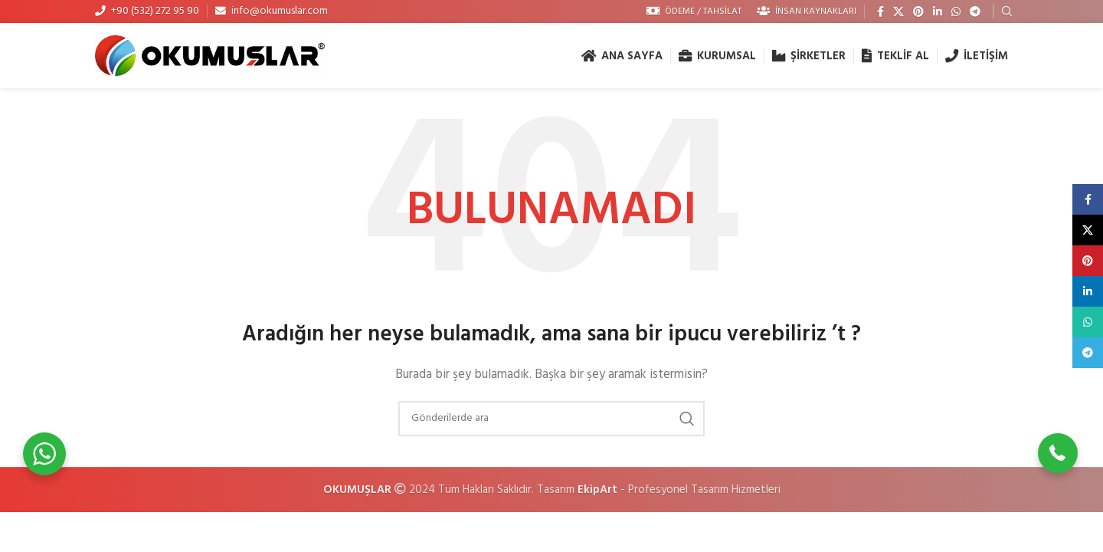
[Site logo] (210, 55)
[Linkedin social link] (937, 11)
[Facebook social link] (880, 11)
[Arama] (551, 418)
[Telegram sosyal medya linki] (975, 11)
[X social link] (898, 11)
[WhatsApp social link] (956, 11)
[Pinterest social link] (918, 11)
